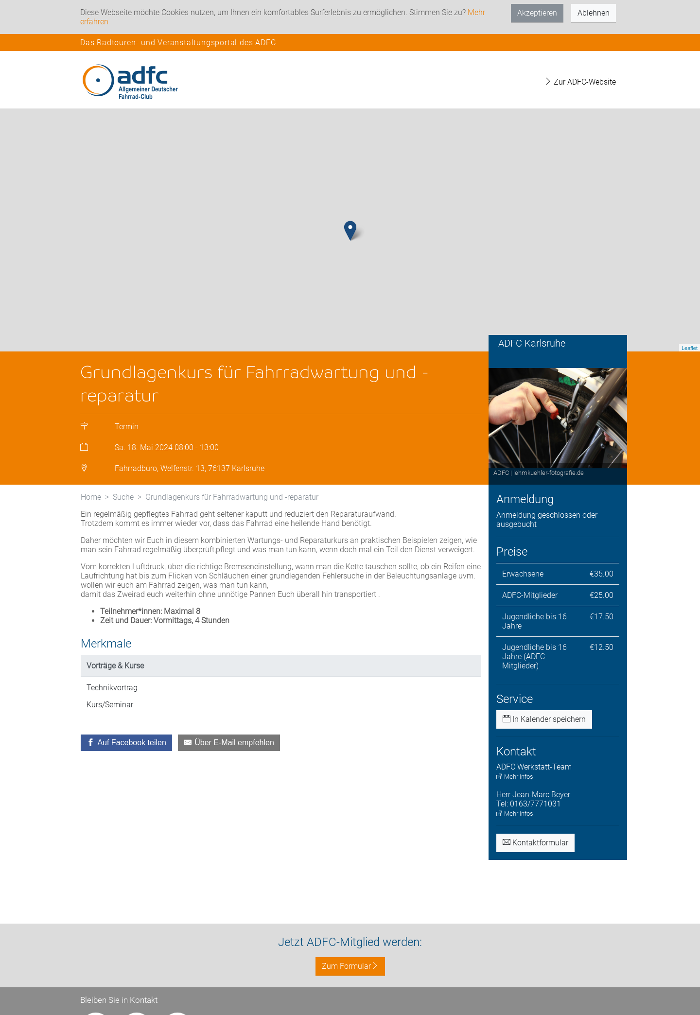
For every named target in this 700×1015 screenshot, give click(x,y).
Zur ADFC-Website (580, 82)
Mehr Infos (514, 776)
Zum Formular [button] (350, 966)
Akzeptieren (537, 13)
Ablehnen (594, 13)
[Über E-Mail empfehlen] (229, 743)
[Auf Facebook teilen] (126, 743)
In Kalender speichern (544, 719)
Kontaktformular (535, 842)
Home (91, 497)
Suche (123, 497)
